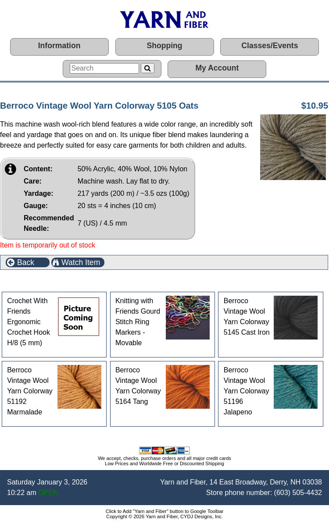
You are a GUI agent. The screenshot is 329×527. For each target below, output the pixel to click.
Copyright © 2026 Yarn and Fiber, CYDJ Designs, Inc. (164, 516)
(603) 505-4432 (298, 492)
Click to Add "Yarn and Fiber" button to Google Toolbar (165, 511)
